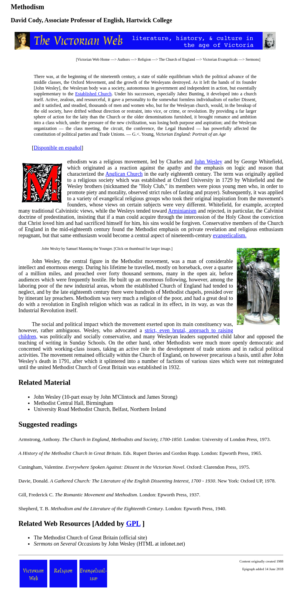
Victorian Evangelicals (220, 59)
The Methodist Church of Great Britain (76, 538)
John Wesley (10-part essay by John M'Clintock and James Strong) (105, 397)
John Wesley (208, 162)
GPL (133, 523)
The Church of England (177, 59)
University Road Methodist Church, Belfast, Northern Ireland (100, 409)
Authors (123, 59)
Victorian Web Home (93, 59)
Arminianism (182, 211)
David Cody (26, 20)
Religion (144, 59)
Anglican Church (124, 174)
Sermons (252, 59)
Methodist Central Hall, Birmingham (73, 403)
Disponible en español (57, 148)
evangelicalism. (229, 235)
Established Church (93, 94)
